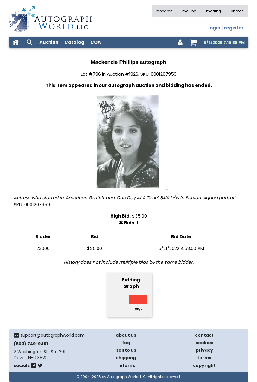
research (164, 11)
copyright (204, 365)
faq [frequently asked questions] (126, 343)
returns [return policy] (126, 365)
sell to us (126, 350)
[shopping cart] (193, 42)
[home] (16, 42)
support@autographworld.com (52, 335)
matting (213, 11)
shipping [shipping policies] (126, 358)
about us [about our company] (126, 335)
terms (204, 358)
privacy (204, 350)
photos (237, 11)
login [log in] (214, 28)
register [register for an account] (234, 28)
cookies (204, 343)
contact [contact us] (204, 335)
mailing (189, 11)
